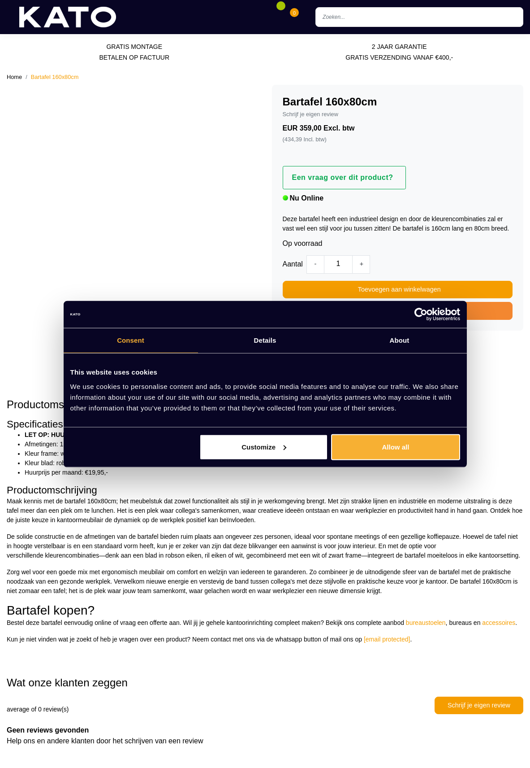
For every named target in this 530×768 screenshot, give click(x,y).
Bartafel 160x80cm (55, 77)
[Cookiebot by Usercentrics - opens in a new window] (421, 314)
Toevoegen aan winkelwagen (399, 289)
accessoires (498, 622)
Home (14, 77)
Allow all (395, 446)
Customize (263, 446)
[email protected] (387, 639)
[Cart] (294, 17)
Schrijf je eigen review (310, 114)
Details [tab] (265, 340)
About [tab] (399, 340)
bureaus (460, 622)
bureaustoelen (426, 622)
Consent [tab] (130, 340)
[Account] (267, 17)
